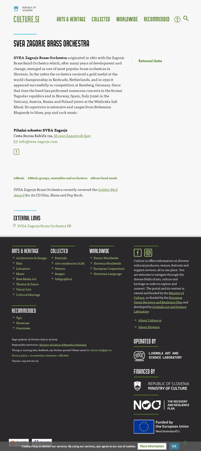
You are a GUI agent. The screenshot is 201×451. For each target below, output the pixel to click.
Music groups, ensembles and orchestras (58, 178)
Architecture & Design (31, 258)
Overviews (23, 328)
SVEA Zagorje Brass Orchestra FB (44, 226)
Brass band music (105, 178)
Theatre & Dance (27, 284)
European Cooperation (109, 268)
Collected (101, 19)
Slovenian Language (108, 274)
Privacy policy (19, 355)
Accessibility (177, 19)
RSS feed (64, 355)
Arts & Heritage (71, 19)
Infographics (63, 279)
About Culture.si (149, 320)
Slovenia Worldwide (107, 263)
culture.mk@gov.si (100, 350)
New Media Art (26, 279)
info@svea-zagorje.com (38, 142)
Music (20, 178)
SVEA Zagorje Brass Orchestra (40, 58)
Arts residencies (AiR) (69, 263)
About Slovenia (149, 327)
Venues (60, 268)
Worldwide (127, 19)
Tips (19, 318)
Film (19, 263)
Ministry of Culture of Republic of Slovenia (63, 344)
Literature (23, 268)
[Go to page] (186, 19)
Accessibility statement (43, 355)
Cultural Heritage (28, 295)
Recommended (157, 19)
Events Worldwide (106, 258)
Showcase (23, 323)
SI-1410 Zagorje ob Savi (72, 136)
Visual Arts (23, 289)
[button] (152, 446)
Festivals (61, 258)
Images (60, 274)
